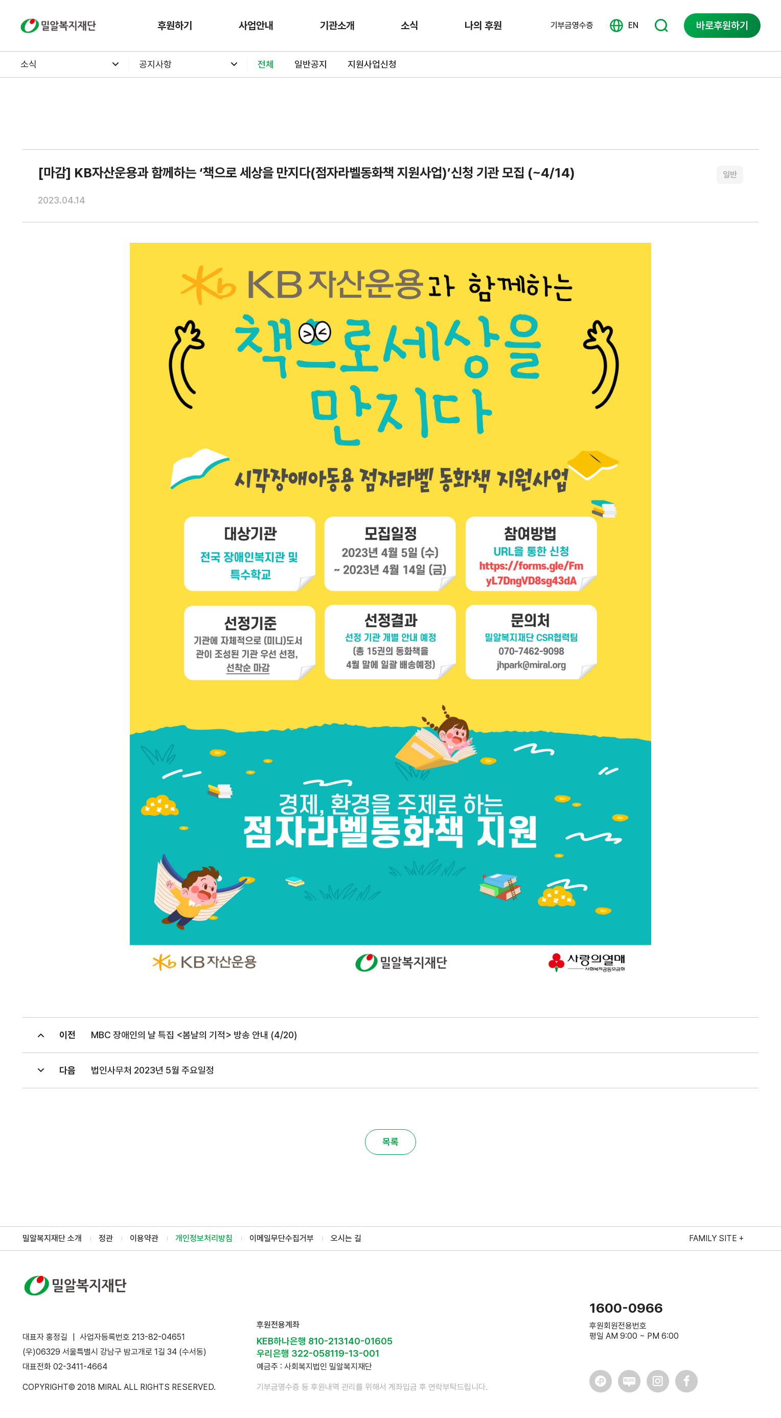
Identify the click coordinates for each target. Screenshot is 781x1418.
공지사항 (155, 64)
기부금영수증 (571, 25)
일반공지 (310, 64)
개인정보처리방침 (204, 1238)
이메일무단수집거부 (281, 1238)
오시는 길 (346, 1238)
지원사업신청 (372, 64)
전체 (266, 64)
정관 (106, 1238)
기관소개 (337, 25)
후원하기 (174, 25)
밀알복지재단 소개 (52, 1238)
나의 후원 (483, 25)
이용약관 (144, 1238)
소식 (409, 25)
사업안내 (256, 25)
